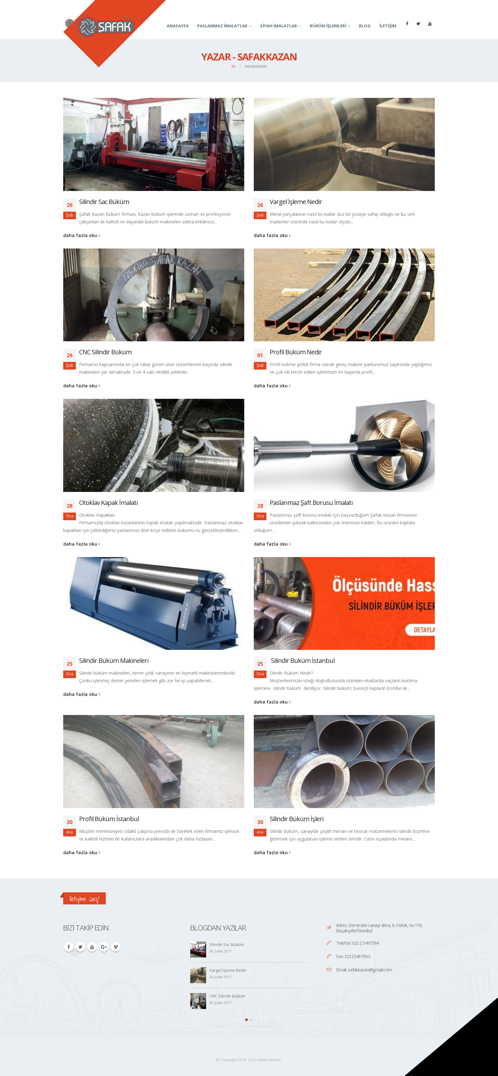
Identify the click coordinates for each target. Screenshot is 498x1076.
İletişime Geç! (84, 899)
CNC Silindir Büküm (105, 352)
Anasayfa (178, 26)
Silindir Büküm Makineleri (113, 660)
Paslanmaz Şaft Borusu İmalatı (311, 502)
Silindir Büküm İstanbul (302, 660)
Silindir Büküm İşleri (296, 818)
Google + (104, 947)
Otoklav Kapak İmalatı (108, 502)
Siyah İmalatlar (278, 26)
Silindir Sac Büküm (104, 201)
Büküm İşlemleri (328, 26)
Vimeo (115, 947)
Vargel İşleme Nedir (296, 201)
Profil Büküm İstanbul (109, 818)
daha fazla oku (81, 235)
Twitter (80, 947)
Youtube (92, 947)
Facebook (68, 947)
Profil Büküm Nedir (296, 352)
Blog (365, 26)
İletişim (387, 26)
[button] (246, 1020)
